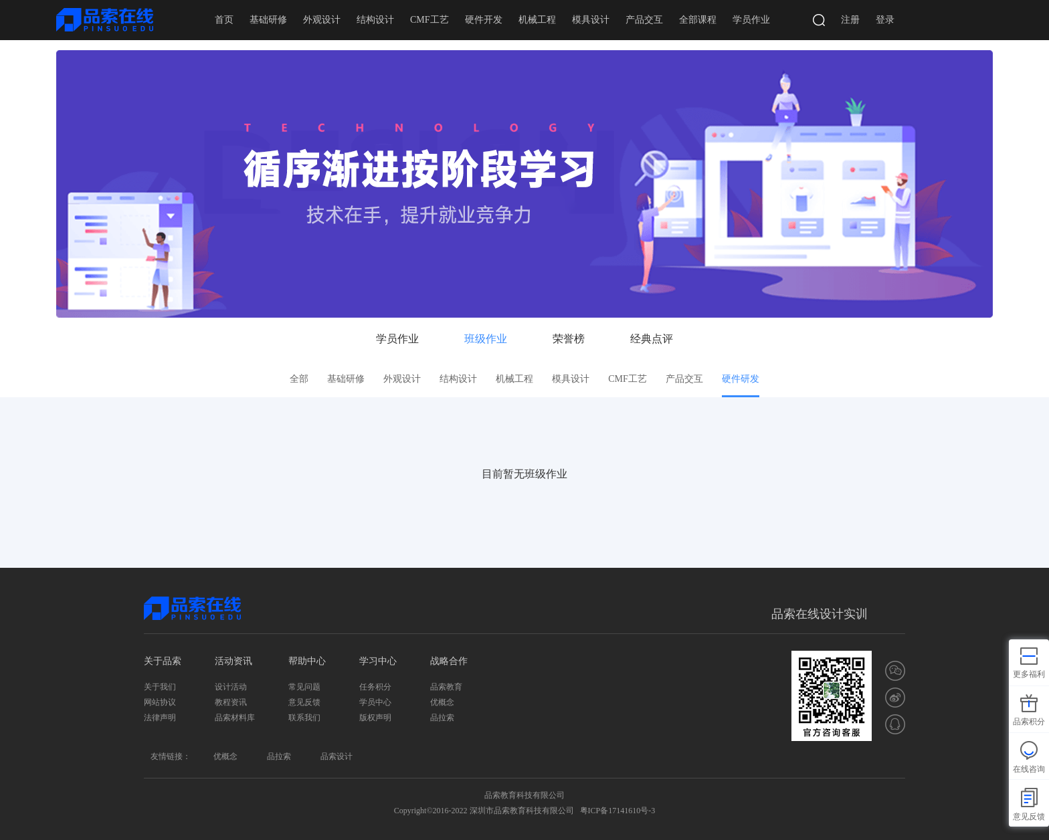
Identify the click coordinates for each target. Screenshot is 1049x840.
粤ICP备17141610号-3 (618, 810)
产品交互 (644, 20)
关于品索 (162, 661)
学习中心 (378, 661)
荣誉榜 (569, 338)
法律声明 (160, 717)
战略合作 (449, 661)
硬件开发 (483, 20)
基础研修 (268, 20)
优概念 (442, 702)
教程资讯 (231, 702)
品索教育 (446, 687)
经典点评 (651, 338)
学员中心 (375, 702)
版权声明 (375, 717)
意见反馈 (304, 702)
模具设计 (590, 20)
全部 (299, 379)
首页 (224, 20)
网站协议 (160, 702)
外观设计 (322, 20)
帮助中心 (307, 661)
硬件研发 (740, 379)
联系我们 (304, 717)
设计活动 (231, 687)
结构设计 (375, 20)
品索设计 (336, 756)
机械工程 (537, 20)
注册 (850, 20)
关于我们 (160, 687)
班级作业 (485, 338)
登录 (885, 20)
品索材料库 (235, 717)
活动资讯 (233, 661)
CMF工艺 (429, 20)
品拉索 (442, 717)
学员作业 (751, 20)
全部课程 (698, 20)
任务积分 (375, 687)
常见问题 (304, 687)
